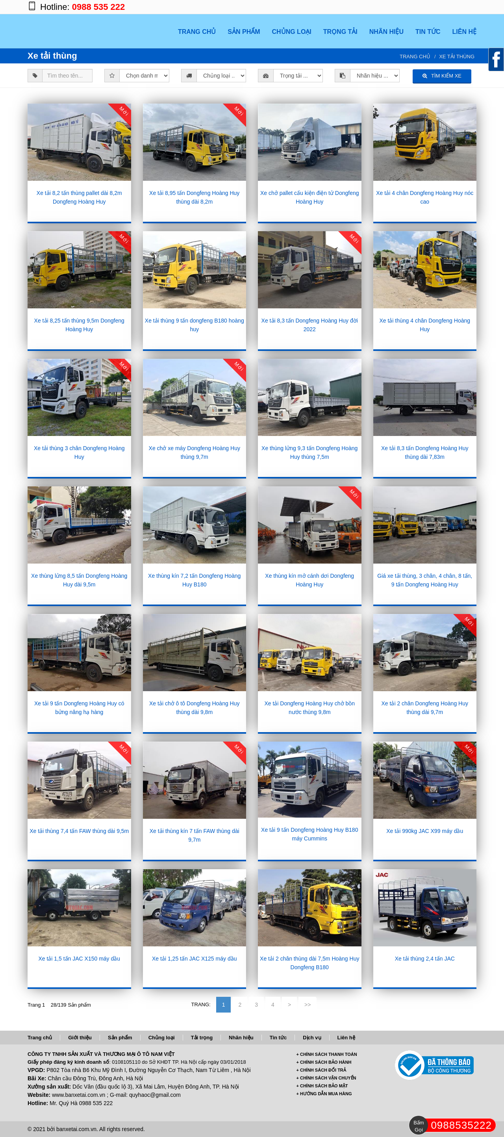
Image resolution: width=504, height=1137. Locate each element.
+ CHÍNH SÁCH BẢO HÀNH (324, 1062)
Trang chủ (415, 56)
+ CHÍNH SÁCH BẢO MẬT (322, 1085)
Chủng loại (161, 1038)
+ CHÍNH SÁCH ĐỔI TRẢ (321, 1070)
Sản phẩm (120, 1038)
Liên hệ (346, 1038)
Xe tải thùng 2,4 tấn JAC (425, 958)
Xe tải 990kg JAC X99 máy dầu (424, 831)
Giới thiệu (80, 1038)
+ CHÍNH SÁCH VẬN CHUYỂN (326, 1078)
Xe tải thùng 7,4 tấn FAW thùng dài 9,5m (79, 831)
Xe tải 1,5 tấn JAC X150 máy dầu (79, 958)
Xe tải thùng (456, 56)
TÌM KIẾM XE (441, 76)
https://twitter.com (453, 7)
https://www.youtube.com (468, 7)
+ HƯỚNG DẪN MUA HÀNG (324, 1093)
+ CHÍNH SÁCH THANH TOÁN (326, 1054)
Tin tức (278, 1038)
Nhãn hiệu (241, 1038)
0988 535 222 (98, 7)
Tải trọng (202, 1038)
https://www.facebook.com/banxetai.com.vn (421, 7)
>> (307, 1005)
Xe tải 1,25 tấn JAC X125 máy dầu (194, 958)
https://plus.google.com (437, 7)
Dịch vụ (312, 1038)
